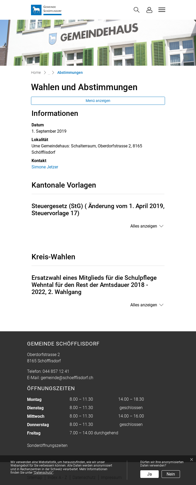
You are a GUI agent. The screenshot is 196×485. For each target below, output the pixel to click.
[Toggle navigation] (161, 9)
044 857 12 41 (56, 371)
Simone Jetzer (45, 166)
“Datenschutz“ (43, 472)
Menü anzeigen (98, 101)
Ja (149, 474)
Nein (171, 474)
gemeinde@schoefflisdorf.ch (67, 377)
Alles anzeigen (143, 226)
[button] (136, 10)
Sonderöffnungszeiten (47, 445)
